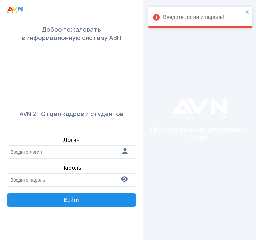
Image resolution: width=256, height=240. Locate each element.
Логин (71, 139)
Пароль (71, 167)
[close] (241, 12)
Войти (71, 200)
